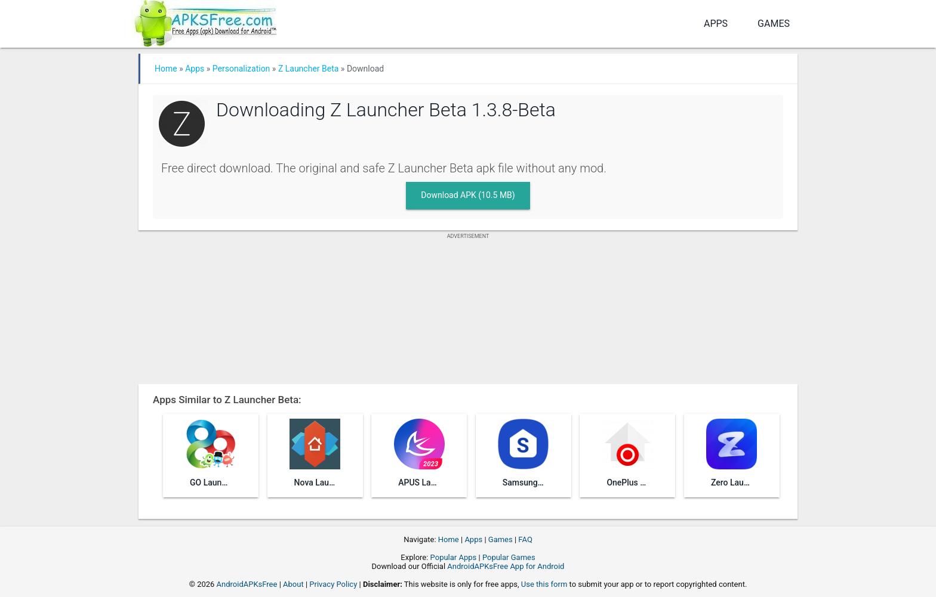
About (293, 584)
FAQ (525, 539)
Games (774, 23)
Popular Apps (453, 557)
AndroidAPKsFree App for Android (505, 566)
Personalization (241, 68)
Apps (716, 23)
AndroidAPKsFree (247, 584)
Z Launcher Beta (308, 68)
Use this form (544, 584)
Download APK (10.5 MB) (468, 195)
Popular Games (508, 557)
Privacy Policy (333, 584)
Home (166, 68)
